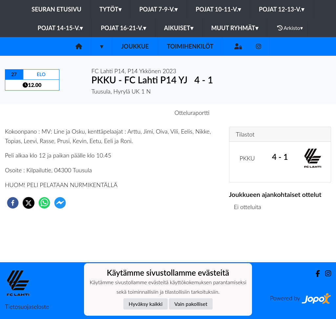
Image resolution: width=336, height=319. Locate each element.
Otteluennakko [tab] (145, 112)
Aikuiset (178, 28)
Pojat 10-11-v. (218, 9)
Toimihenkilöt (190, 46)
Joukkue (135, 46)
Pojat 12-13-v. (281, 9)
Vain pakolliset (190, 304)
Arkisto (290, 28)
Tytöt (110, 9)
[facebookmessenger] (60, 203)
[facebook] (13, 203)
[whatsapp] (44, 203)
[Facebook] (315, 273)
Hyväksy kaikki (145, 304)
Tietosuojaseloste (27, 306)
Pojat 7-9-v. (158, 9)
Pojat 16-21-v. (123, 28)
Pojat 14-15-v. (60, 28)
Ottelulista (250, 240)
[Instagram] (258, 46)
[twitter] (28, 203)
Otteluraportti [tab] (192, 112)
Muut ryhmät (234, 28)
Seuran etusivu (56, 9)
